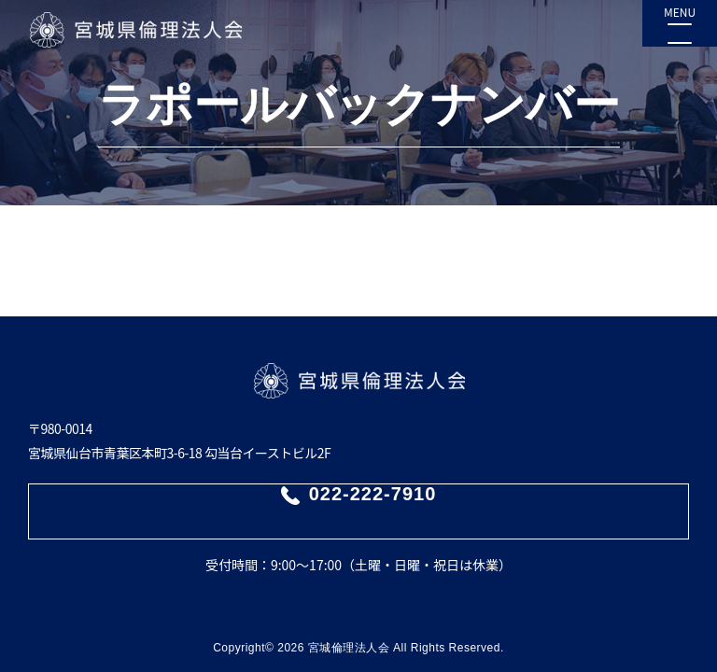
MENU (680, 12)
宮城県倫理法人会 (135, 30)
